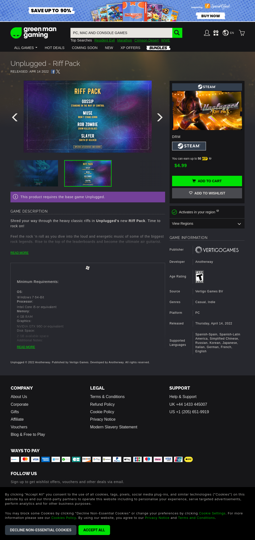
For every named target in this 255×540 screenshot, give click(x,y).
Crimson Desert (146, 40)
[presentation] (15, 118)
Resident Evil (104, 40)
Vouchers (19, 427)
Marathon (124, 40)
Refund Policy (102, 404)
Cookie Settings (212, 513)
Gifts (15, 412)
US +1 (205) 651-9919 (189, 412)
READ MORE (19, 252)
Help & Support (182, 397)
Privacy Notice (103, 419)
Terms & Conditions (107, 397)
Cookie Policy (102, 412)
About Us (19, 397)
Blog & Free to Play (28, 434)
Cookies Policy (63, 518)
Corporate (19, 404)
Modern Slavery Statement (113, 427)
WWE (165, 40)
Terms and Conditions (196, 518)
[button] (25, 48)
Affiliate (17, 419)
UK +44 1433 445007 (188, 404)
